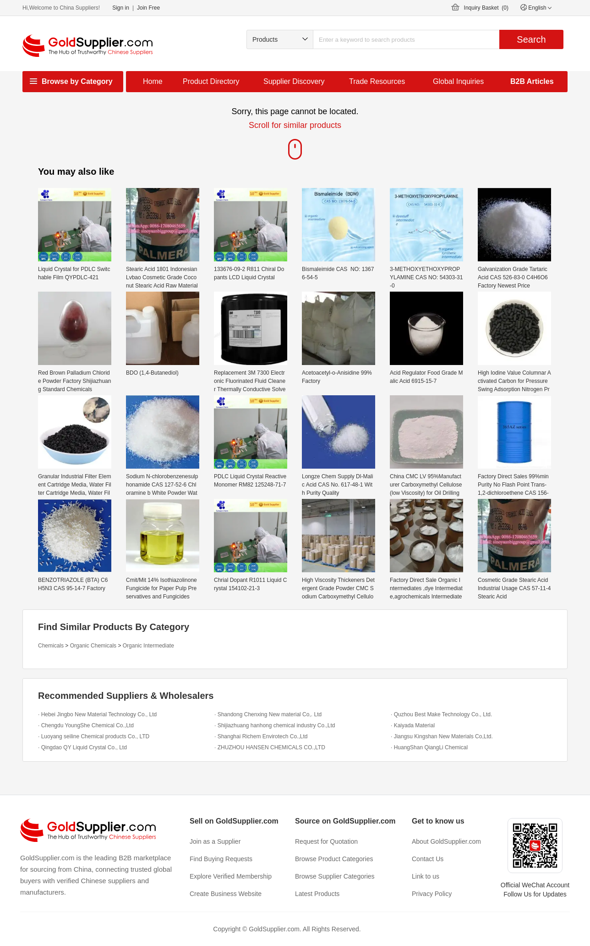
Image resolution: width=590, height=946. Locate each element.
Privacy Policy (432, 893)
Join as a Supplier (215, 841)
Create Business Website (226, 893)
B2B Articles (532, 81)
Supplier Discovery (293, 81)
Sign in (120, 8)
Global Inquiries (458, 81)
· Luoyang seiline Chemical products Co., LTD (93, 736)
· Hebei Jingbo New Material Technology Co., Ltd (97, 714)
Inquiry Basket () (486, 8)
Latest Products (317, 893)
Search (531, 39)
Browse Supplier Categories (335, 876)
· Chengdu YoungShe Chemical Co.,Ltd (86, 725)
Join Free (148, 8)
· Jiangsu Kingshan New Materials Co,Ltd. (442, 736)
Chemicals (51, 645)
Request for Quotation (326, 841)
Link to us (425, 876)
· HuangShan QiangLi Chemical (429, 747)
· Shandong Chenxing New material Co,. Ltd (268, 714)
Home (153, 81)
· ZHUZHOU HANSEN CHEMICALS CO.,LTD (269, 747)
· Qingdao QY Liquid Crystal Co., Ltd (82, 747)
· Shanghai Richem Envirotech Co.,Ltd (260, 736)
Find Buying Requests (221, 859)
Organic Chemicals (93, 645)
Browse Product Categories (334, 859)
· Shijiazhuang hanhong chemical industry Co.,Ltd (274, 725)
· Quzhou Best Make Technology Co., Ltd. (441, 714)
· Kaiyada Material (413, 725)
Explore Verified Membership (231, 876)
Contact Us (427, 859)
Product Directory (211, 81)
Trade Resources (377, 81)
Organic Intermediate (148, 645)
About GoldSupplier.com (446, 841)
